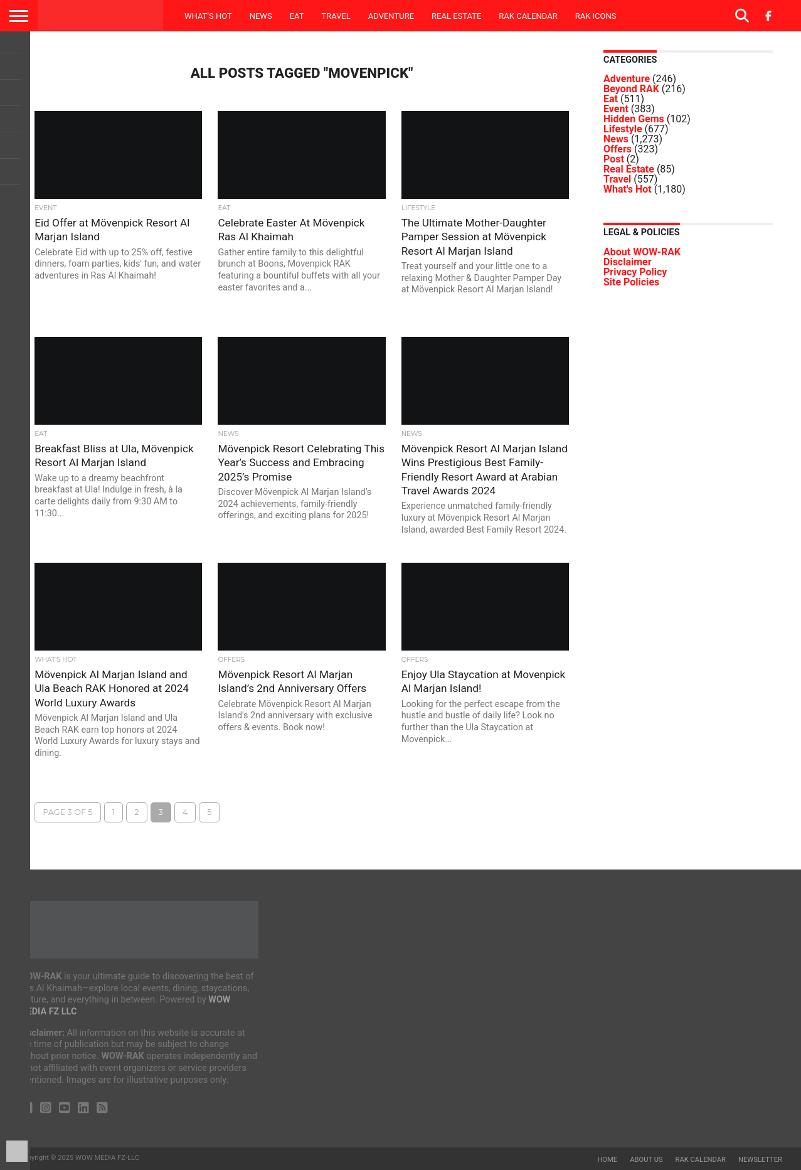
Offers (617, 149)
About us (646, 1160)
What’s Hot (208, 16)
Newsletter (760, 1160)
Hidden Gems (633, 119)
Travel (335, 16)
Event (616, 109)
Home (607, 1160)
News (261, 16)
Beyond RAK (631, 89)
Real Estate (456, 16)
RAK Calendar (528, 16)
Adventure (391, 16)
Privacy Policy (635, 272)
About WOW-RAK (642, 252)
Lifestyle (622, 129)
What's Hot (627, 189)
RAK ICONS (596, 16)
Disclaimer (627, 262)
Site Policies (631, 282)
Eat (297, 16)
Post (613, 159)
